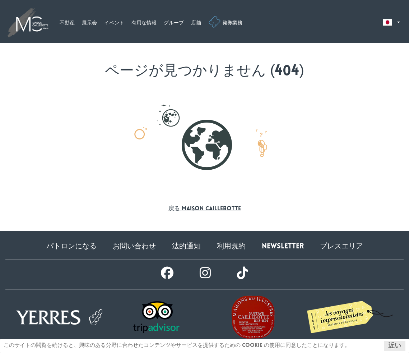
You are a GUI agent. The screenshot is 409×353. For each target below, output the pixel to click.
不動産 (67, 23)
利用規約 (231, 246)
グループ (174, 23)
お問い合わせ (134, 246)
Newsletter (283, 246)
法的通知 (186, 246)
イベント (114, 23)
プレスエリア (341, 246)
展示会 (89, 23)
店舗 (196, 23)
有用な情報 (144, 23)
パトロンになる (71, 246)
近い (394, 346)
